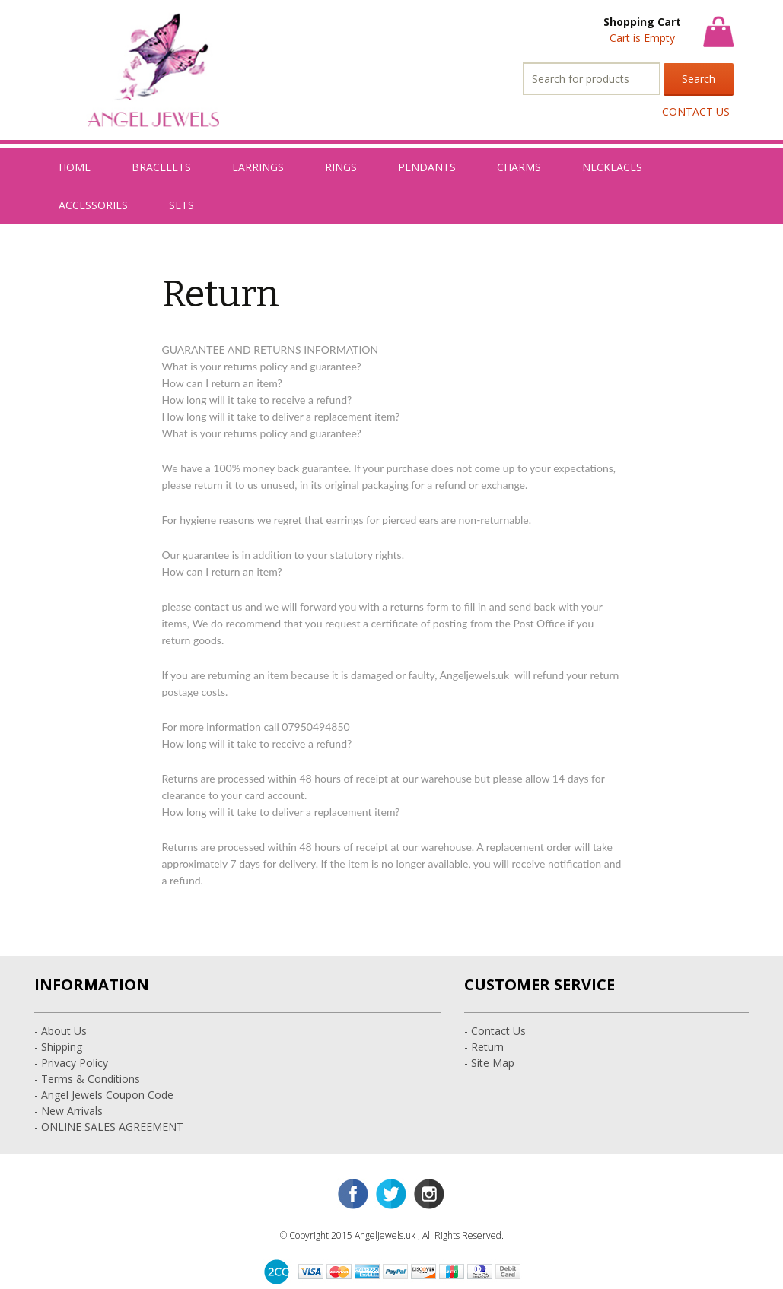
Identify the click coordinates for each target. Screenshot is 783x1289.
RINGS (341, 167)
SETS (181, 205)
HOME (75, 167)
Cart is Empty (642, 37)
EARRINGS (258, 167)
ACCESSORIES (93, 205)
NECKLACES (612, 167)
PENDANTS (427, 167)
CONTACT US (696, 111)
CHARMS (519, 167)
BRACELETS (161, 167)
